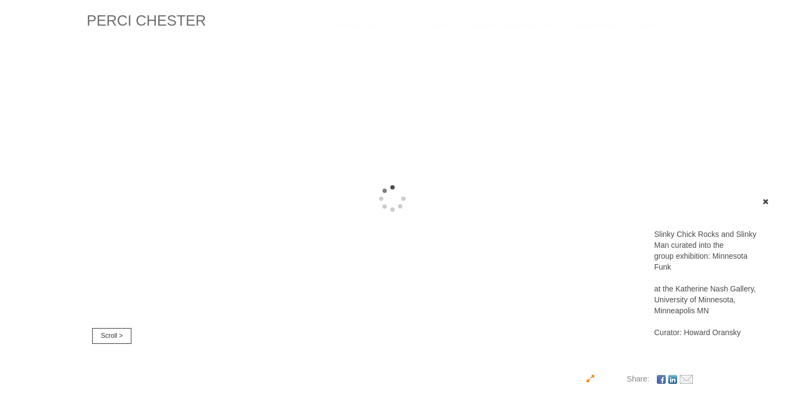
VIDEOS (435, 25)
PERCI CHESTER (146, 21)
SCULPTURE (358, 25)
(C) (682, 25)
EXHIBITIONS (598, 25)
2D (401, 25)
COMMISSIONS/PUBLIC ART (512, 25)
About (649, 25)
